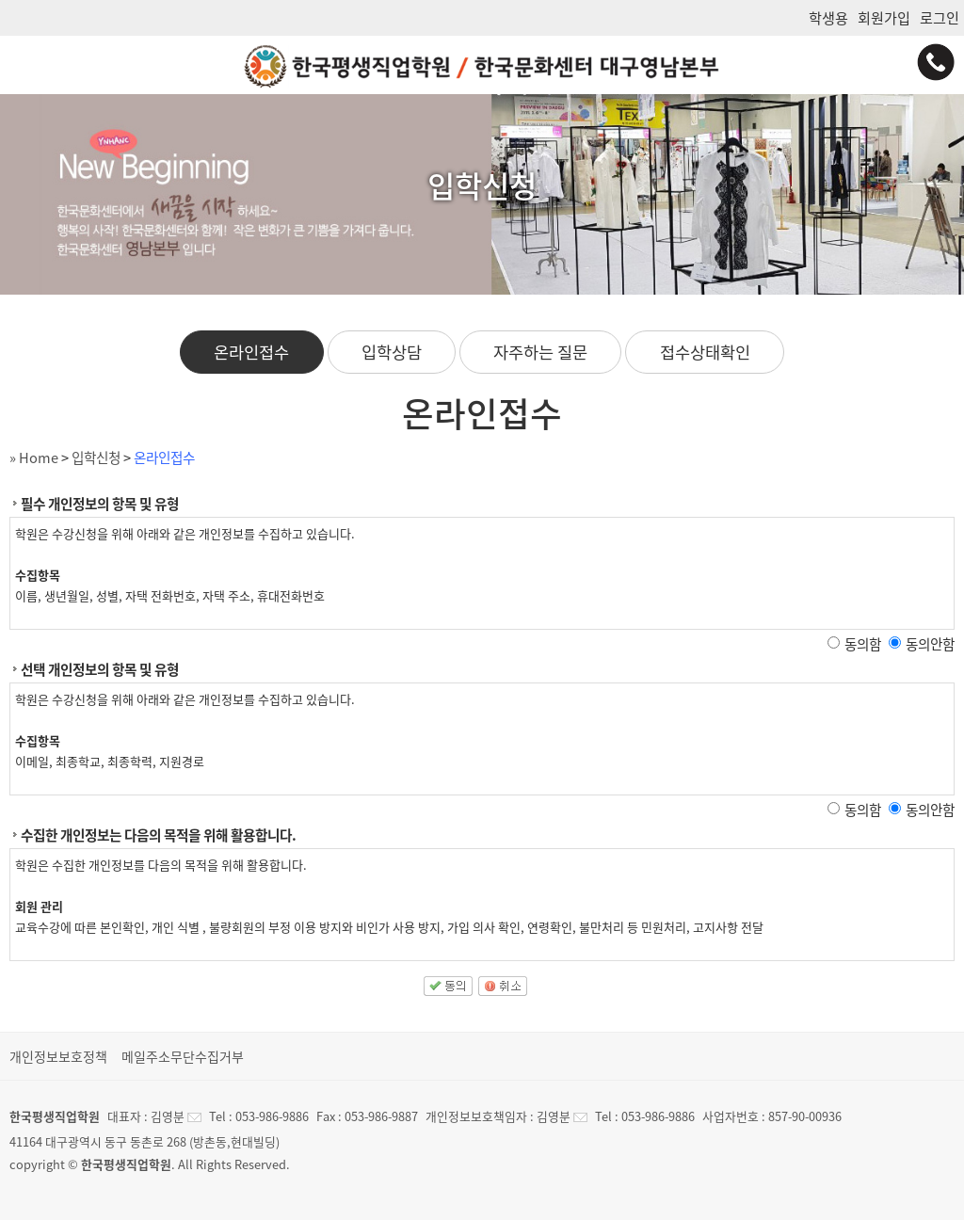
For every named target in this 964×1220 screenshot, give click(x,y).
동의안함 (930, 644)
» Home (33, 457)
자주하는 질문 (540, 352)
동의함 (862, 644)
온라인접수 (251, 352)
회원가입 (884, 17)
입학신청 (96, 457)
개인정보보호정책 (58, 1056)
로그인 (939, 17)
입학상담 (392, 352)
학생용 (828, 17)
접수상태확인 (705, 352)
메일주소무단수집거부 (182, 1056)
